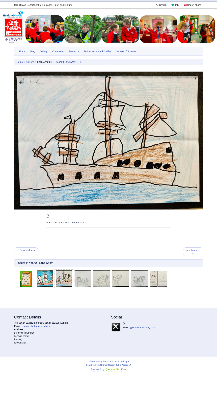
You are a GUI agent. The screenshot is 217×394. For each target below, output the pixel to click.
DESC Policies (123, 365)
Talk (177, 5)
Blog (32, 51)
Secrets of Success (126, 51)
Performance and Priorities (97, 51)
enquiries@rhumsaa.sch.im (36, 326)
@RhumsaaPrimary (140, 327)
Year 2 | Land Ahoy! (66, 62)
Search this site (93, 365)
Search (161, 5)
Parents (73, 51)
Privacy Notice (107, 365)
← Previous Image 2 (26, 252)
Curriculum (58, 51)
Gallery (43, 51)
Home (22, 51)
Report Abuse (194, 5)
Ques (116, 369)
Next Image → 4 (193, 252)
